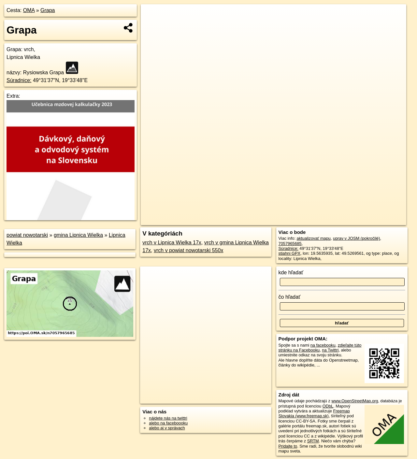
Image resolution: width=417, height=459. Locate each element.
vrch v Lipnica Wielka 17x (171, 242)
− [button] (152, 25)
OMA (29, 10)
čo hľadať (290, 297)
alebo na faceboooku (168, 423)
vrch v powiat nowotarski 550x (188, 250)
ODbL (328, 406)
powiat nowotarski (27, 235)
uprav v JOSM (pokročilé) (356, 238)
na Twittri (330, 350)
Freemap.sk (327, 220)
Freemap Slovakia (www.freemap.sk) (314, 413)
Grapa (47, 10)
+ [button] (152, 15)
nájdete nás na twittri (168, 418)
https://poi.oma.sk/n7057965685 (376, 220)
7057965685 (290, 243)
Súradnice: (19, 80)
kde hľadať (291, 272)
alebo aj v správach (167, 427)
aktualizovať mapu (314, 238)
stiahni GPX (290, 253)
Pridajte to (288, 446)
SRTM (313, 440)
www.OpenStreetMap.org (354, 400)
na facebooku (323, 345)
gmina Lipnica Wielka (78, 235)
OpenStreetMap (294, 220)
